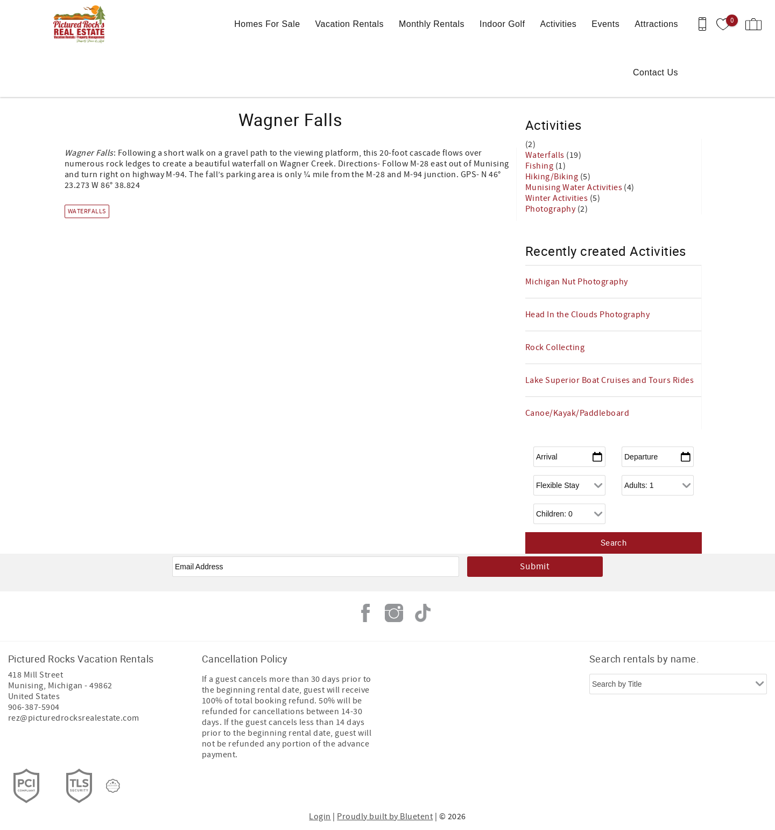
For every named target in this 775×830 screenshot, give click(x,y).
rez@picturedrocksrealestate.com (73, 718)
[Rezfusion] (113, 786)
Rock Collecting (554, 347)
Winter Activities (557, 198)
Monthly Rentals (431, 24)
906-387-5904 (34, 707)
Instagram (394, 613)
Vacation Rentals (349, 24)
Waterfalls (87, 211)
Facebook (365, 613)
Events (605, 24)
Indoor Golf (502, 24)
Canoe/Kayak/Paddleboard (577, 413)
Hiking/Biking (552, 176)
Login (319, 816)
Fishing (540, 166)
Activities (558, 24)
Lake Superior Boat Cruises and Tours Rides (609, 380)
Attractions (656, 24)
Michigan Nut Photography (576, 281)
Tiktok (422, 613)
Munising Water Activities (574, 187)
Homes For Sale (267, 24)
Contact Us (655, 72)
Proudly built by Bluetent (385, 816)
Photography (551, 209)
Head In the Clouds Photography (587, 314)
